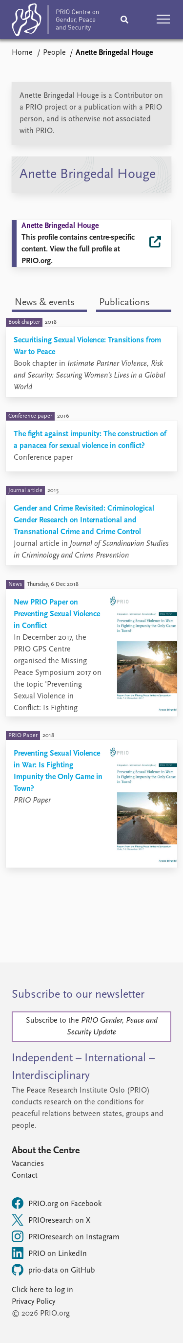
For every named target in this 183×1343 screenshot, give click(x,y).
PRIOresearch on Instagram (66, 1236)
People (54, 53)
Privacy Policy (33, 1302)
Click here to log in (42, 1290)
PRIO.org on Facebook (57, 1203)
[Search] (124, 19)
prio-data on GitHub (53, 1270)
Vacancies (28, 1164)
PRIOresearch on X (51, 1220)
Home (22, 53)
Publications (124, 303)
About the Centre (46, 1151)
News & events (45, 303)
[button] (163, 19)
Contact (25, 1176)
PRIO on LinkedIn (49, 1253)
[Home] (55, 21)
